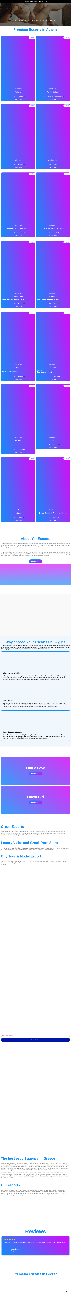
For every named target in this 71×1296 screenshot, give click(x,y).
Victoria (18, 160)
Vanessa (52, 440)
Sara (18, 368)
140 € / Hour (52, 167)
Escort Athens (18, 88)
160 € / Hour (52, 99)
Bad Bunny (53, 160)
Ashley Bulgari (53, 92)
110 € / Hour (18, 520)
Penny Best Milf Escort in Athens (52, 513)
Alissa (18, 513)
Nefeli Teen (18, 297)
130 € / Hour (18, 167)
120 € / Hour (18, 99)
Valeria (18, 92)
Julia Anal (53, 297)
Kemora (18, 440)
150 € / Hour (52, 236)
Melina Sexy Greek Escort (18, 228)
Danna (53, 368)
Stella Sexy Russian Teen (53, 228)
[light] (67, 1292)
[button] (69, 5)
